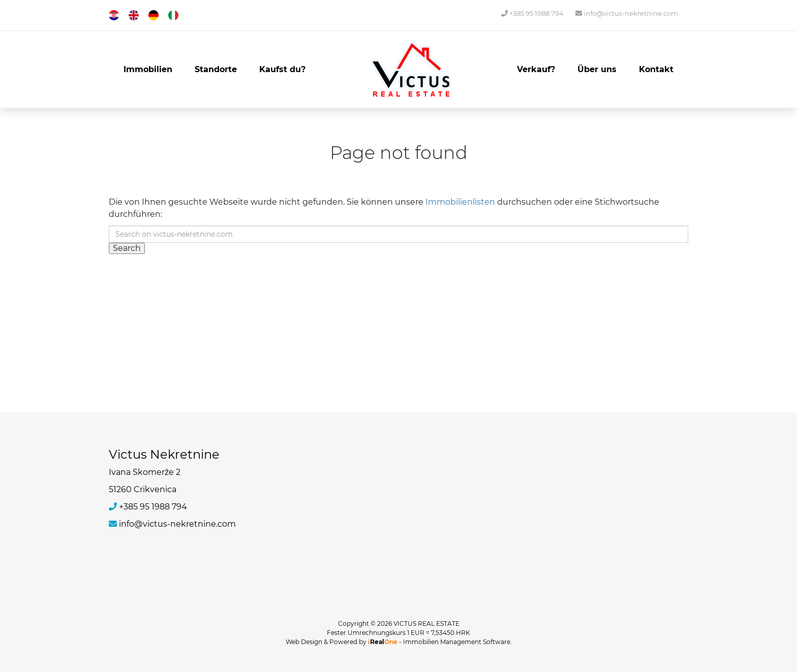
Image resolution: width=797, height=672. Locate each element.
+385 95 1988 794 (532, 13)
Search (127, 248)
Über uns (597, 69)
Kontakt (656, 69)
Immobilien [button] (148, 69)
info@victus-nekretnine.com (626, 13)
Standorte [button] (216, 69)
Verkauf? (536, 69)
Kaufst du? (282, 69)
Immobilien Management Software (456, 642)
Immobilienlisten (460, 202)
